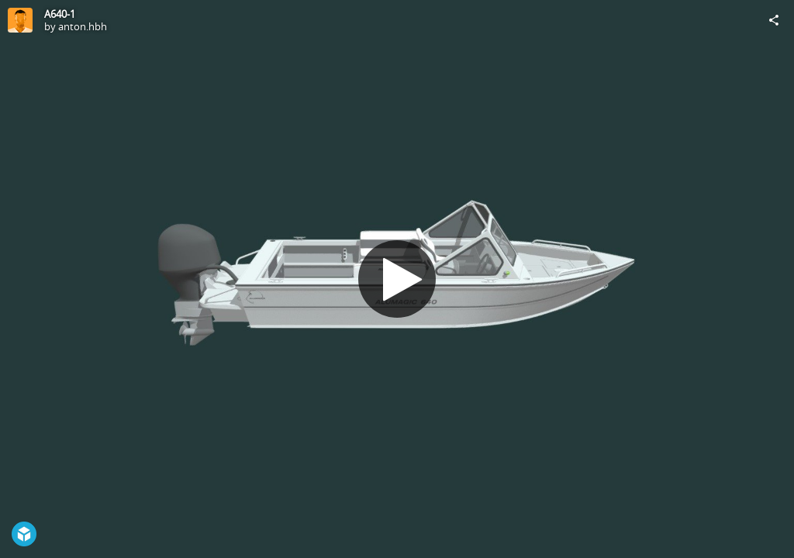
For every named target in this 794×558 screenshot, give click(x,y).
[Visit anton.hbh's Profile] (20, 20)
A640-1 (59, 14)
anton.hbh (82, 26)
